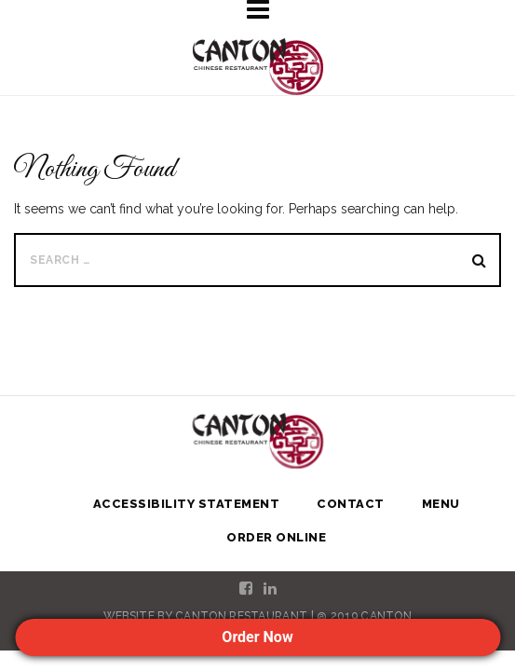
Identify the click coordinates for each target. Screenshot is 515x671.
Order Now (257, 637)
